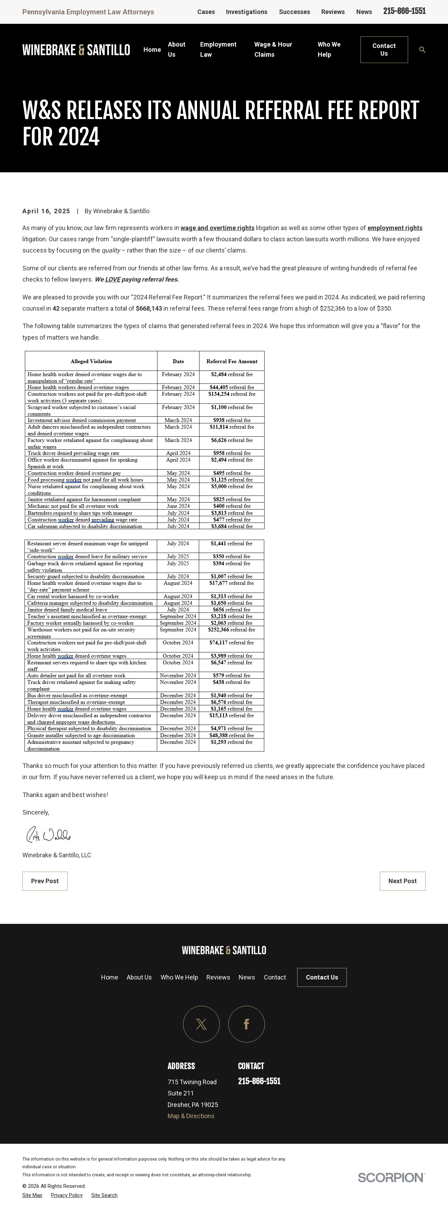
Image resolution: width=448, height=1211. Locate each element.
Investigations (246, 11)
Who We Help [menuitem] (329, 49)
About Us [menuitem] (177, 49)
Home (109, 977)
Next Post (402, 881)
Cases (206, 11)
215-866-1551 (404, 11)
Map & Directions (191, 1116)
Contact (275, 977)
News (364, 11)
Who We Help (179, 977)
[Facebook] (246, 1024)
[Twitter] (201, 1024)
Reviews (333, 11)
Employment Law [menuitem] (218, 49)
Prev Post (45, 881)
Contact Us (384, 49)
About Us (139, 977)
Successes (294, 11)
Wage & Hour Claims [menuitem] (273, 49)
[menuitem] (32, 1195)
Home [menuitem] (152, 49)
